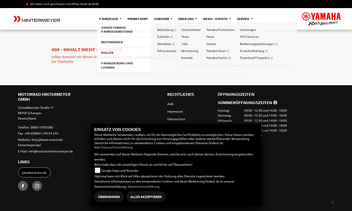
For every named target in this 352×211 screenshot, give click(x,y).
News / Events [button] (215, 19)
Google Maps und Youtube (119, 170)
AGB (170, 104)
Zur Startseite (62, 61)
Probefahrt (138, 19)
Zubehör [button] (161, 19)
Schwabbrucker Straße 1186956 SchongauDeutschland (36, 112)
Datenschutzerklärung (117, 147)
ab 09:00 (93, 4)
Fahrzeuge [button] (109, 19)
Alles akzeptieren (146, 197)
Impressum (175, 111)
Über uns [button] (186, 19)
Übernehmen (109, 197)
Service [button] (243, 19)
